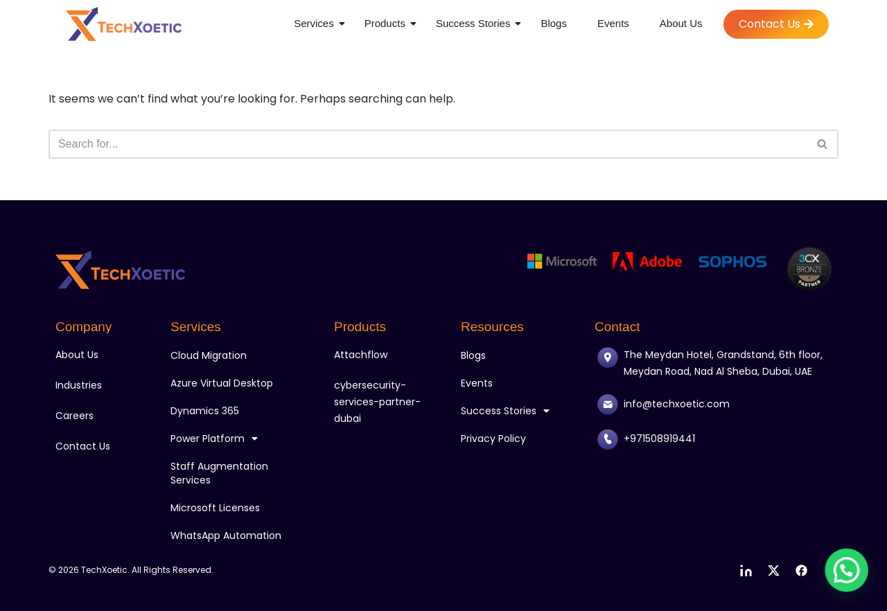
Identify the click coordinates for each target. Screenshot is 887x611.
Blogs (554, 23)
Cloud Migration (208, 355)
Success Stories (476, 23)
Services (316, 23)
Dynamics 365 (204, 411)
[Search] (428, 144)
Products (387, 23)
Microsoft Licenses (215, 508)
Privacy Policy (493, 438)
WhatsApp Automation (225, 535)
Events (613, 23)
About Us (681, 23)
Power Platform (214, 438)
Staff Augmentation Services (219, 473)
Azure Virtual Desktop (221, 383)
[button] (849, 579)
